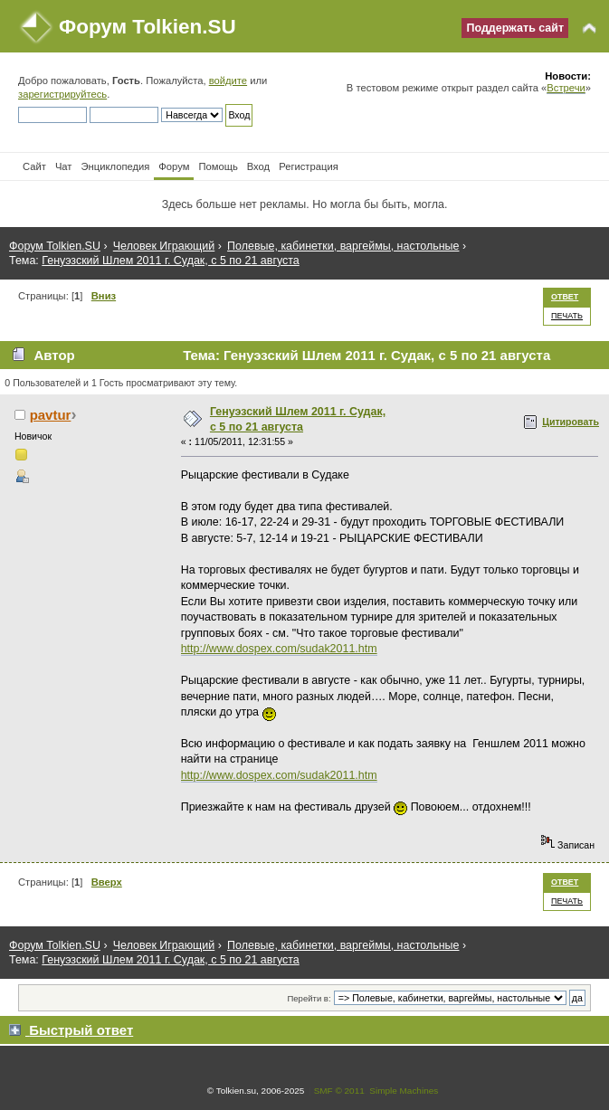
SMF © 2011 (339, 1091)
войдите (228, 80)
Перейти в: (308, 998)
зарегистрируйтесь (62, 94)
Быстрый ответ (81, 1030)
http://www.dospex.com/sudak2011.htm (279, 648)
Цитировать (570, 421)
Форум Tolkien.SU (147, 26)
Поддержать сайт (515, 28)
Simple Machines (403, 1091)
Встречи (566, 87)
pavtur (50, 414)
